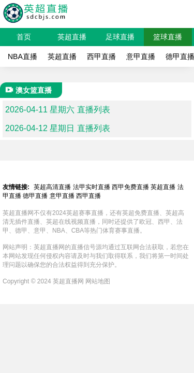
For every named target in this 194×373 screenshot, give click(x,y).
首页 (24, 37)
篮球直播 (167, 37)
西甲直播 (101, 56)
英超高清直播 (52, 187)
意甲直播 (140, 56)
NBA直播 (22, 56)
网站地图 (97, 281)
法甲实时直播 (91, 187)
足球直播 (120, 37)
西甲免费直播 (130, 187)
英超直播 (71, 37)
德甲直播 (35, 195)
